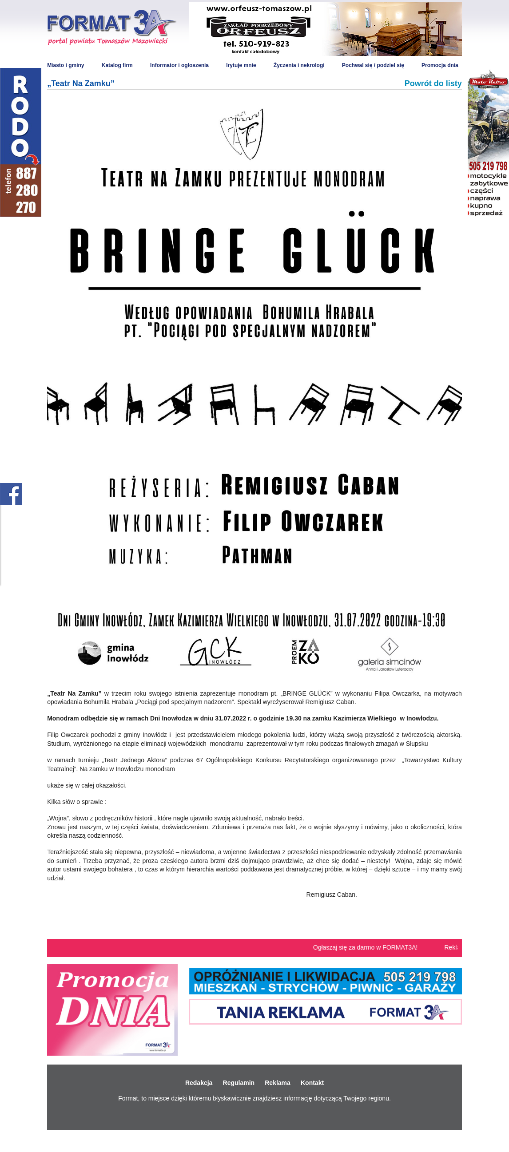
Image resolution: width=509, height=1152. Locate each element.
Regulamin (239, 1082)
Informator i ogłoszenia (179, 65)
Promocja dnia (440, 65)
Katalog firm (117, 65)
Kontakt (312, 1082)
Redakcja (198, 1082)
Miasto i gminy (65, 65)
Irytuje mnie (241, 65)
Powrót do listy (433, 83)
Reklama (277, 1082)
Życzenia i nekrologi (299, 65)
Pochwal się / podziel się (373, 65)
